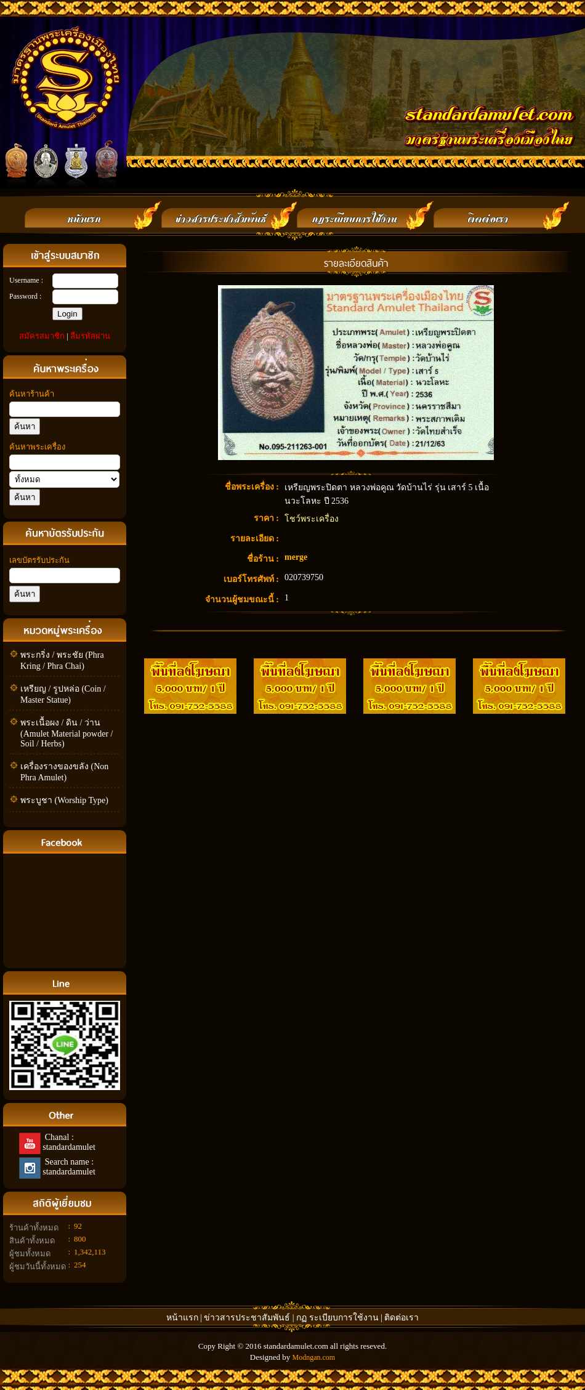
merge (295, 557)
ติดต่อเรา (401, 1317)
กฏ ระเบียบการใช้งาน (337, 1317)
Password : (25, 296)
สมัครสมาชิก (42, 336)
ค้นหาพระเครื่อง (37, 446)
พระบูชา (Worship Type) (64, 800)
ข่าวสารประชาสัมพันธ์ (248, 1317)
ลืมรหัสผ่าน (90, 336)
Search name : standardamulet (68, 1166)
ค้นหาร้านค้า (31, 393)
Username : (26, 280)
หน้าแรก (182, 1317)
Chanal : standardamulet (68, 1142)
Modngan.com (313, 1357)
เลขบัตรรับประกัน (39, 560)
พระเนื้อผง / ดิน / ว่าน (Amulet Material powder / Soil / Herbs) (66, 733)
